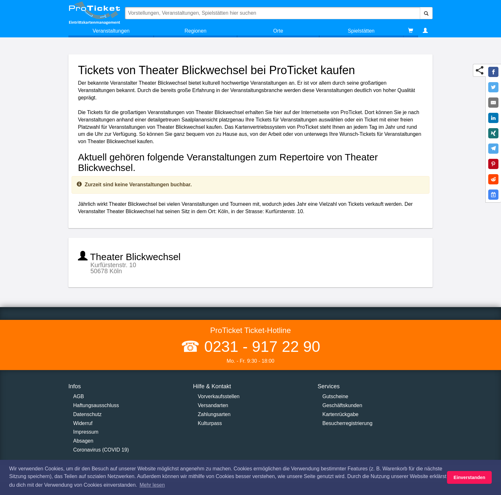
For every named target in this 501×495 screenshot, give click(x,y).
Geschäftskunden (342, 405)
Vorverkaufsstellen (219, 396)
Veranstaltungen (111, 31)
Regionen (196, 31)
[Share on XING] (493, 133)
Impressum (85, 432)
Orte (278, 31)
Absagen (83, 441)
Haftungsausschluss (96, 405)
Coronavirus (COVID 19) (101, 449)
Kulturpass (210, 423)
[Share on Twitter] (493, 87)
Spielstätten (361, 31)
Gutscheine (335, 396)
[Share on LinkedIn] (493, 118)
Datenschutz (87, 414)
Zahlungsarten (214, 414)
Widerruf (82, 423)
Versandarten (213, 405)
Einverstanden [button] (469, 477)
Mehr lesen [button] (152, 485)
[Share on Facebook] (493, 72)
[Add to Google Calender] (493, 194)
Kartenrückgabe (340, 414)
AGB (78, 396)
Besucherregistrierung (347, 423)
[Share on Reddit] (493, 179)
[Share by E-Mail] (493, 102)
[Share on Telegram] (493, 148)
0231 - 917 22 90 (260, 346)
